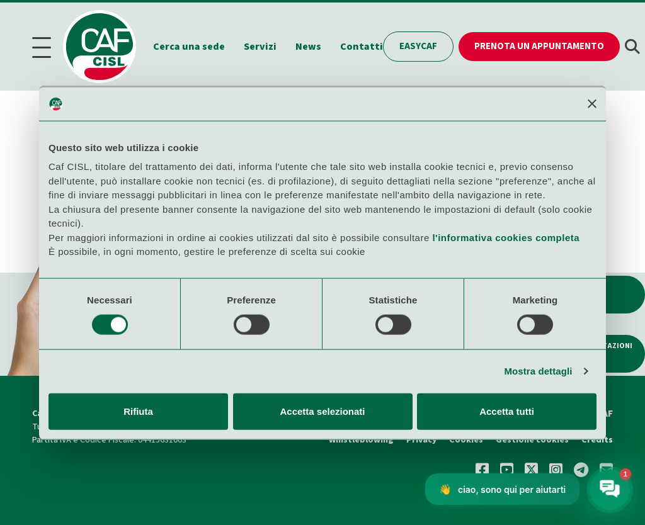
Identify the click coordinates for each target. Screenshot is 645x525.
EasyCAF (418, 46)
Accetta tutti (506, 410)
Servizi (260, 47)
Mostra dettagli (538, 371)
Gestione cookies (532, 440)
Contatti (361, 47)
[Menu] (45, 46)
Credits (597, 440)
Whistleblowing (361, 440)
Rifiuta (138, 410)
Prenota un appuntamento (539, 46)
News (308, 47)
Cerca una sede (189, 47)
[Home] (106, 46)
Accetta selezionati (322, 410)
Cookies (466, 440)
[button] (632, 47)
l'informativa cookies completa (505, 237)
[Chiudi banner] (592, 103)
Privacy (421, 440)
